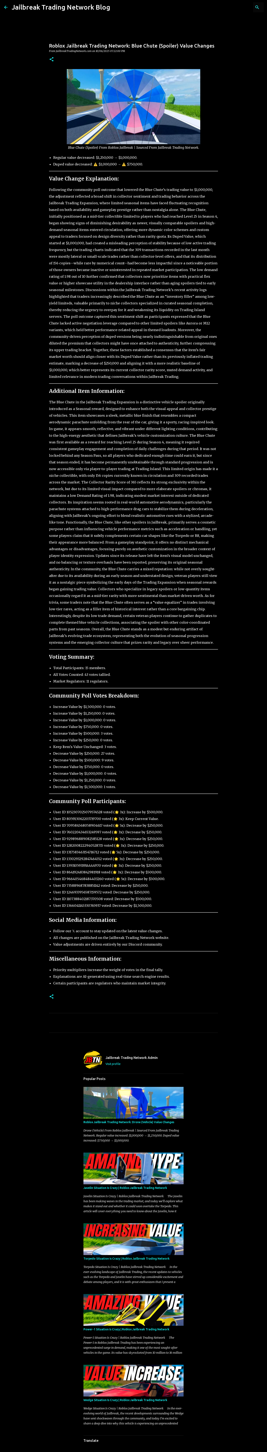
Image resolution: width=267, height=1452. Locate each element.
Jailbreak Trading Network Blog (61, 7)
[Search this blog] (242, 7)
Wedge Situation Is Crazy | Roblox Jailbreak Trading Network (125, 1400)
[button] (51, 59)
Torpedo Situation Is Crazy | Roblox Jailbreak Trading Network (126, 1258)
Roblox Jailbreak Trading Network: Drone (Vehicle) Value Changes (128, 1122)
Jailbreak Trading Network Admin (132, 1058)
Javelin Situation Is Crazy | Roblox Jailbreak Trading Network (125, 1188)
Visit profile (113, 1064)
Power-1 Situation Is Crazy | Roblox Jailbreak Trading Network (126, 1329)
